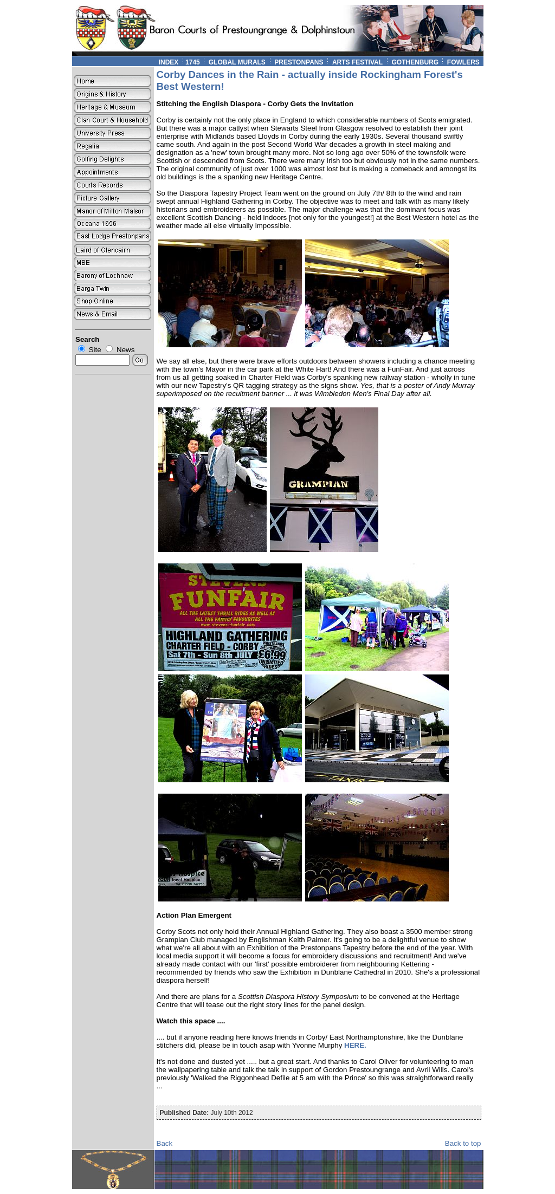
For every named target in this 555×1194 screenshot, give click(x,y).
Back (165, 1143)
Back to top (463, 1143)
